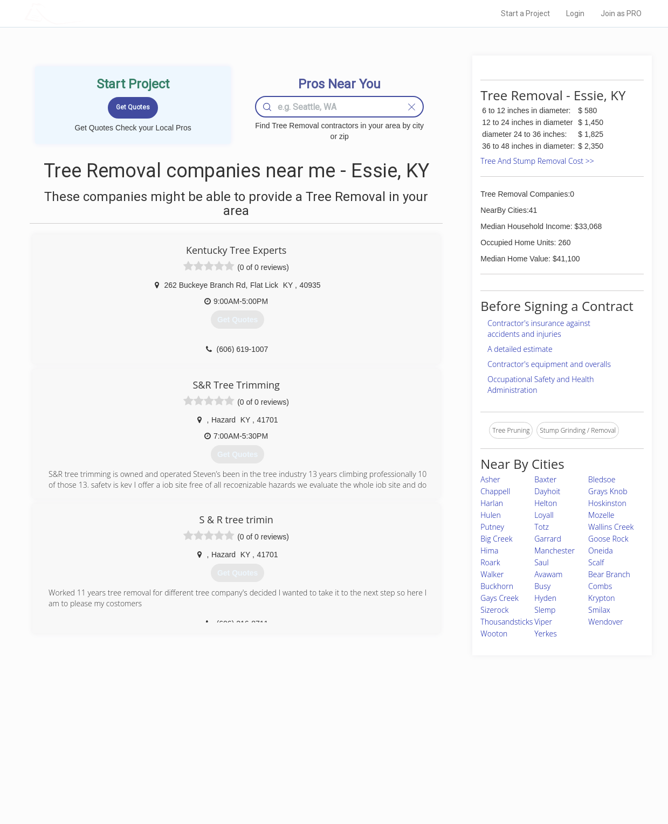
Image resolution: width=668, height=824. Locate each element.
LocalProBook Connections (498, 769)
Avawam (548, 574)
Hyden (545, 598)
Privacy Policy (478, 745)
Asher (490, 479)
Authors (470, 757)
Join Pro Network (304, 733)
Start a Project (525, 13)
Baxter (545, 479)
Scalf (596, 562)
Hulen (490, 515)
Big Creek (496, 539)
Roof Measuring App (309, 757)
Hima (489, 550)
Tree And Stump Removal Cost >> (537, 161)
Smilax (599, 610)
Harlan (491, 503)
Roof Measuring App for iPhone (324, 769)
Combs (600, 586)
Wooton (493, 633)
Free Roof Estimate (157, 769)
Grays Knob (608, 491)
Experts (290, 745)
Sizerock (494, 610)
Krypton (601, 598)
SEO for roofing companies (498, 781)
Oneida (600, 550)
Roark (490, 562)
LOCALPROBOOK (86, 13)
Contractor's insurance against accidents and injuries (538, 328)
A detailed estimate (519, 349)
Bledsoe (601, 479)
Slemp (544, 610)
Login (575, 13)
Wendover (605, 622)
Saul (541, 562)
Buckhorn (496, 586)
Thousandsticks (506, 622)
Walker (492, 574)
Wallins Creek (610, 527)
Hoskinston (607, 503)
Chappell (495, 491)
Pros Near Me (149, 745)
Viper (543, 622)
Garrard (547, 539)
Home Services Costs (161, 733)
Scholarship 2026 (484, 733)
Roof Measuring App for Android (326, 781)
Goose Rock (608, 539)
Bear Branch (609, 574)
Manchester (554, 550)
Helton (545, 503)
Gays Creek (499, 598)
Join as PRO (621, 13)
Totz (541, 527)
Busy (542, 586)
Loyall (544, 515)
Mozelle (601, 515)
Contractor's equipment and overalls (549, 364)
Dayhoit (547, 491)
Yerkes (545, 633)
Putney (492, 527)
